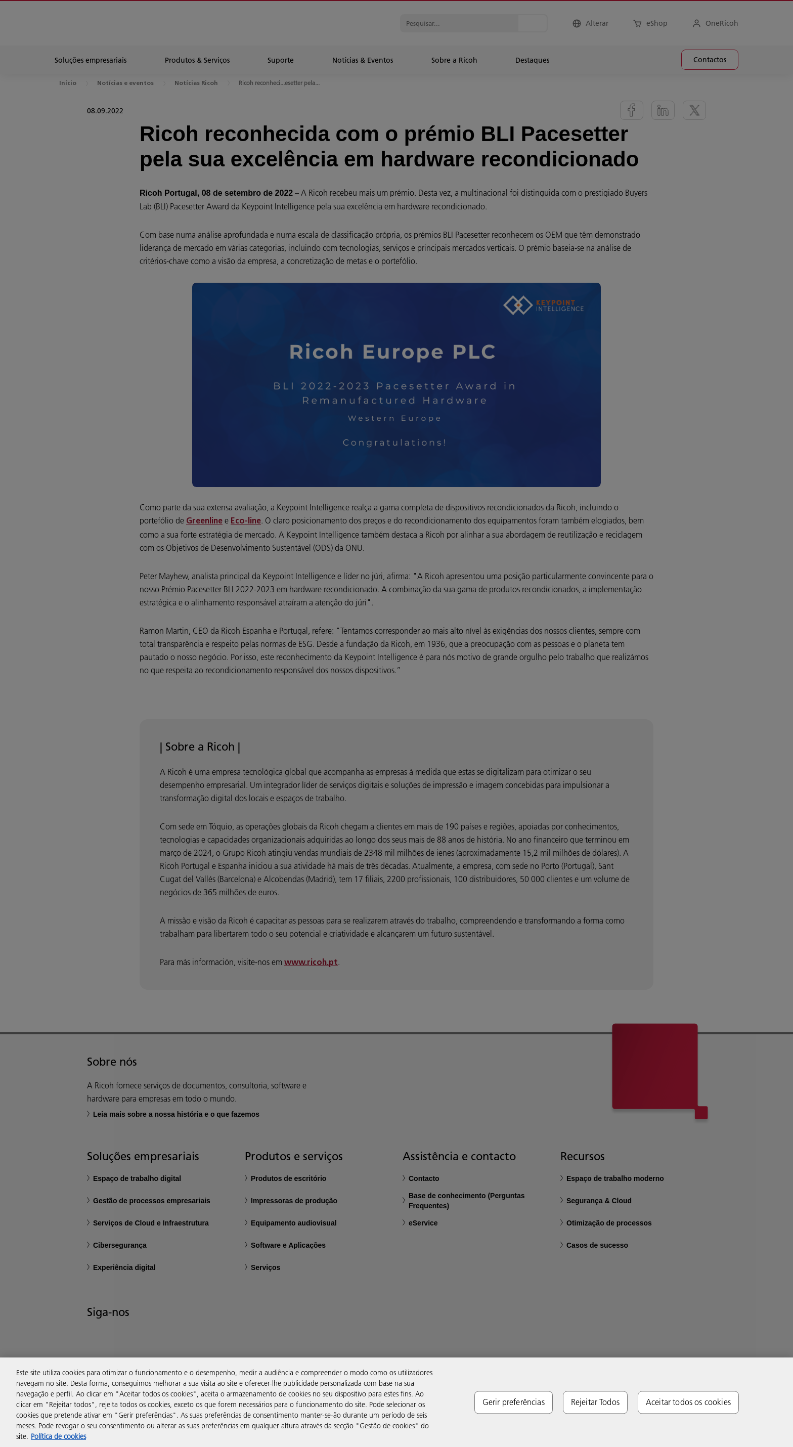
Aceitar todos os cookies (688, 1402)
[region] (396, 1402)
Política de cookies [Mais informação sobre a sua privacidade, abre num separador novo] (58, 1436)
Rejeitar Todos (595, 1402)
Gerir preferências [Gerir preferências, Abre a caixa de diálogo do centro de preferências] (513, 1402)
